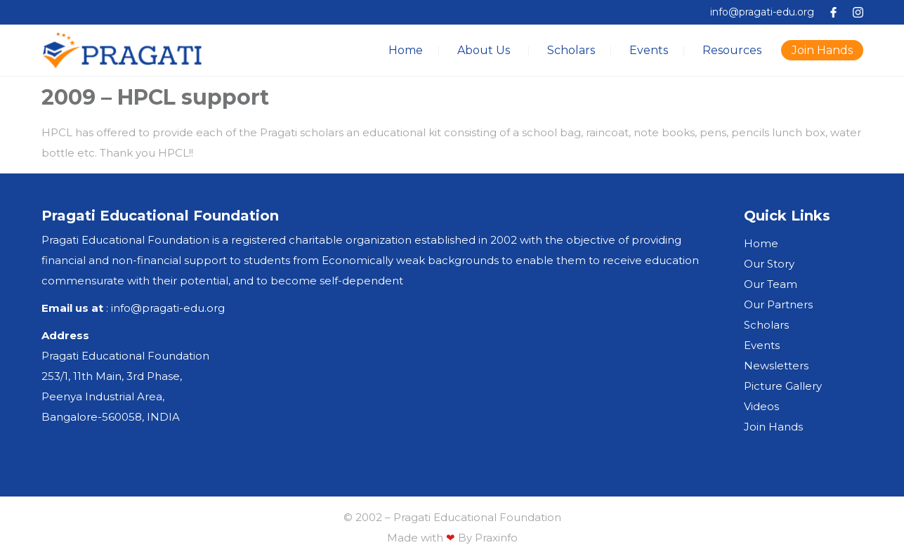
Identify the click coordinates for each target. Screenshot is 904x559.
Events (648, 50)
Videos (761, 406)
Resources (731, 50)
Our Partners (778, 304)
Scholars (571, 50)
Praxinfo (496, 537)
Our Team (770, 284)
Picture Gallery (783, 386)
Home (405, 50)
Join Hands (822, 50)
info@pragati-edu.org (762, 12)
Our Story (769, 263)
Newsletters (776, 365)
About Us (483, 50)
